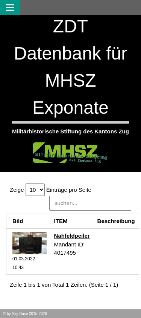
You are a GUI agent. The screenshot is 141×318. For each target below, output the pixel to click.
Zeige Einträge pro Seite (50, 190)
